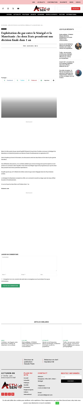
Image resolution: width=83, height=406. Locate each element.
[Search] (75, 8)
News (2, 340)
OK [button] (57, 403)
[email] (71, 376)
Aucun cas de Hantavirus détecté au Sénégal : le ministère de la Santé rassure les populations (66, 46)
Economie (4, 25)
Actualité (45, 340)
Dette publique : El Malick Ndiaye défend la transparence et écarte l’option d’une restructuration (66, 37)
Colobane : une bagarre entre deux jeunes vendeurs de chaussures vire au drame (9, 343)
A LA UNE (24, 340)
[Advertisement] (29, 61)
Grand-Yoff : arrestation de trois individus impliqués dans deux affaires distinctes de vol (66, 64)
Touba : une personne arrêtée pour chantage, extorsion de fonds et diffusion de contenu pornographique (65, 55)
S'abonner (71, 381)
